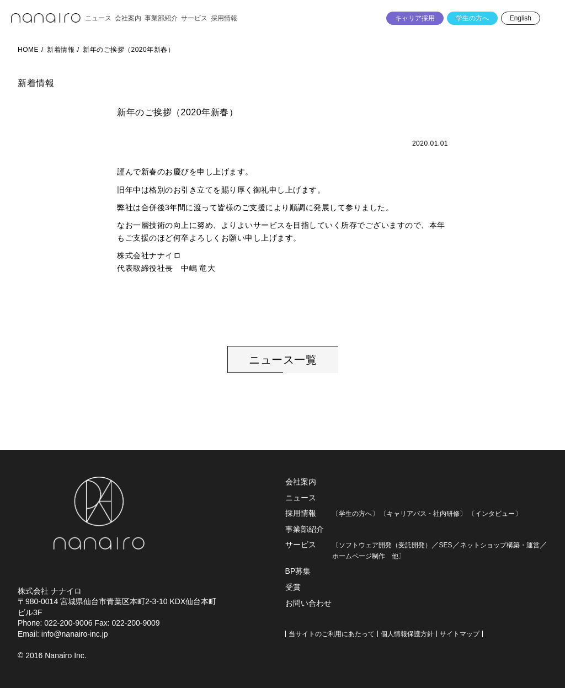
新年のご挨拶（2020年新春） (128, 50)
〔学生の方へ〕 (355, 514)
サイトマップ (459, 634)
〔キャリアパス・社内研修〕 (423, 514)
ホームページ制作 (358, 556)
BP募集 (298, 571)
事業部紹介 (304, 529)
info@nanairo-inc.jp (74, 634)
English (520, 18)
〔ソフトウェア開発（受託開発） (381, 545)
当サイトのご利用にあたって (332, 634)
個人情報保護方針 (407, 634)
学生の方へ (472, 18)
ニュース (300, 497)
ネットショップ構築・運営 (500, 545)
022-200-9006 (68, 622)
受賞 (293, 587)
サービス (300, 544)
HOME (28, 50)
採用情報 (300, 513)
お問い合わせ (308, 603)
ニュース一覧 (283, 360)
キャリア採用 (415, 18)
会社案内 (300, 481)
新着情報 (60, 50)
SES (445, 545)
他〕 (395, 556)
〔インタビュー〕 (494, 514)
